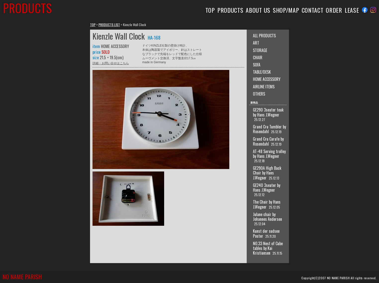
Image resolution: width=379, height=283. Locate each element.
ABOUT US (258, 9)
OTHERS (259, 94)
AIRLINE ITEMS (264, 87)
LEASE (352, 9)
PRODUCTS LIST (109, 24)
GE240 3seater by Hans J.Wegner (266, 187)
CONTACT (313, 9)
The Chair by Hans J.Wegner (267, 204)
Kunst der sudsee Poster (266, 233)
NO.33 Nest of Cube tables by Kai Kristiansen (268, 248)
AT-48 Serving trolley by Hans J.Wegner (269, 153)
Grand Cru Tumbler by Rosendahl (269, 129)
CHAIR (257, 57)
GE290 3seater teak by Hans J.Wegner (268, 112)
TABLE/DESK (262, 72)
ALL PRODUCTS (264, 36)
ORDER (334, 9)
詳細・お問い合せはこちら (111, 63)
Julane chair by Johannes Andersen (267, 216)
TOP (210, 9)
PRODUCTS (230, 9)
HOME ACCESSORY (267, 79)
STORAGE (260, 50)
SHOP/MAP (286, 9)
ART (256, 43)
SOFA (256, 65)
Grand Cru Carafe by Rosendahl (268, 141)
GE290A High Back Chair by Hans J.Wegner (267, 172)
